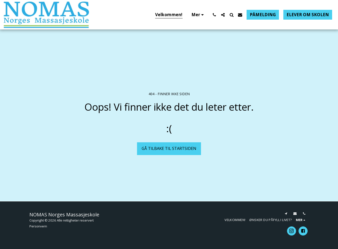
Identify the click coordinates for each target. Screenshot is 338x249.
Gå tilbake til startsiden (169, 148)
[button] (214, 15)
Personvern (38, 226)
